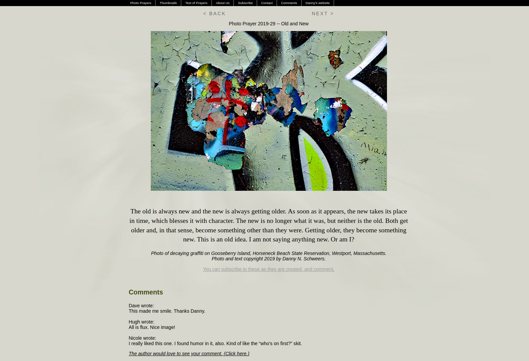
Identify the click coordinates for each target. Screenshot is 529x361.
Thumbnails (168, 3)
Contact (267, 3)
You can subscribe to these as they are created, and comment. (269, 269)
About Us (223, 3)
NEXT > (323, 13)
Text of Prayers (196, 3)
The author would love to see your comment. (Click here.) (189, 353)
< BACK (214, 13)
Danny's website (318, 3)
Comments (289, 3)
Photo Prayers (140, 3)
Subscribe (245, 3)
